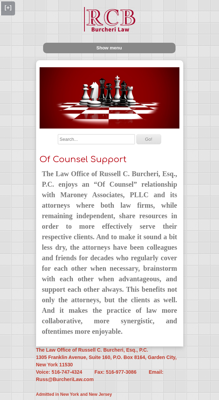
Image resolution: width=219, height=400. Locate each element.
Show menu (109, 47)
